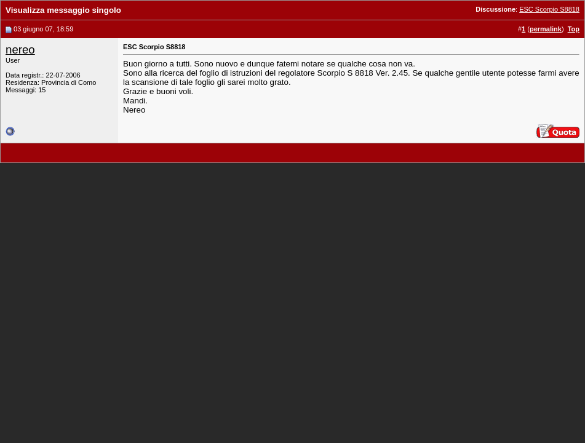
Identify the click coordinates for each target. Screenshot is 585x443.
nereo (20, 49)
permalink (546, 29)
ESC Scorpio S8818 (549, 9)
